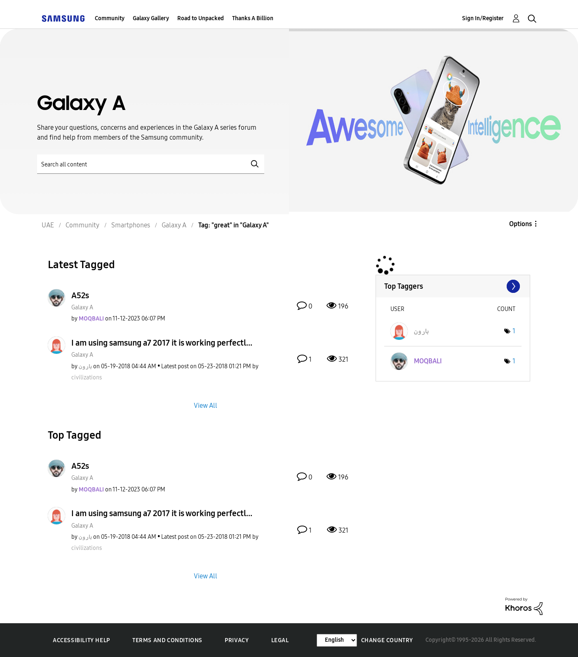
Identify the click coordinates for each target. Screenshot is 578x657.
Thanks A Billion (252, 18)
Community (110, 18)
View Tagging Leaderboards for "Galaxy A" (453, 286)
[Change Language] (337, 640)
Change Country (387, 640)
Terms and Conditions (167, 640)
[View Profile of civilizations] (86, 377)
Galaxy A (82, 307)
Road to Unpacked (200, 18)
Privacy (237, 640)
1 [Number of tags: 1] (513, 331)
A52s (80, 295)
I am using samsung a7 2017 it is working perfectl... (161, 343)
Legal (280, 640)
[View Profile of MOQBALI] (91, 318)
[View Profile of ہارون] (85, 366)
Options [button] (520, 224)
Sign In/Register (483, 18)
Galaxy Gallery (151, 18)
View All (205, 405)
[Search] (150, 164)
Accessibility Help (81, 640)
